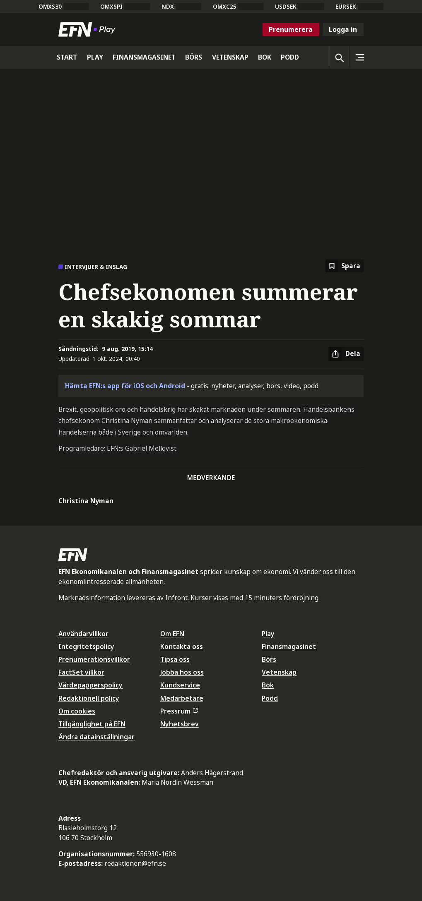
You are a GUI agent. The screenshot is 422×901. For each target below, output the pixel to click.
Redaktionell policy (88, 698)
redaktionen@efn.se (135, 863)
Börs (269, 659)
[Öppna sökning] (339, 57)
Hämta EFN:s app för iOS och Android (125, 385)
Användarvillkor (83, 633)
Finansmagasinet (289, 646)
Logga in (343, 29)
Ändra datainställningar (96, 736)
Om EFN (172, 633)
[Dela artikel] (346, 354)
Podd (270, 698)
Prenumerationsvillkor (94, 659)
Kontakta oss (181, 646)
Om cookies (76, 711)
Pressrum (179, 711)
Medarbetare (181, 698)
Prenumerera (291, 29)
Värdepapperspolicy (90, 685)
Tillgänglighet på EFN (91, 723)
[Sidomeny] (360, 57)
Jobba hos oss (182, 672)
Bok (268, 685)
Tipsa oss (175, 659)
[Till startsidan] (88, 29)
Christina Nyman (85, 500)
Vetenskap (279, 672)
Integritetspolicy (86, 646)
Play (268, 633)
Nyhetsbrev (179, 723)
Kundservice (180, 685)
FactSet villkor (81, 672)
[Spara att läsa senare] (345, 265)
